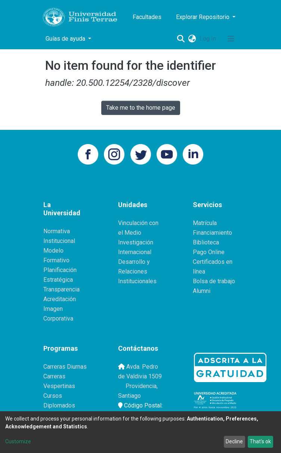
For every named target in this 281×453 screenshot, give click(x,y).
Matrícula (205, 222)
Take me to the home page (140, 107)
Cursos (52, 395)
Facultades (147, 17)
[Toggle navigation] (230, 38)
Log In (208, 38)
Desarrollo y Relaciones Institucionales (137, 271)
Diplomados (59, 405)
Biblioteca (206, 242)
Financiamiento (212, 232)
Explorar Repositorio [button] (203, 17)
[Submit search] (181, 39)
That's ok (260, 441)
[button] (192, 38)
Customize (18, 441)
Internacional (134, 252)
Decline (234, 441)
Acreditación (59, 299)
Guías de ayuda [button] (66, 38)
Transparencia (61, 289)
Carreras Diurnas (65, 366)
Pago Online (209, 252)
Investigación (135, 242)
